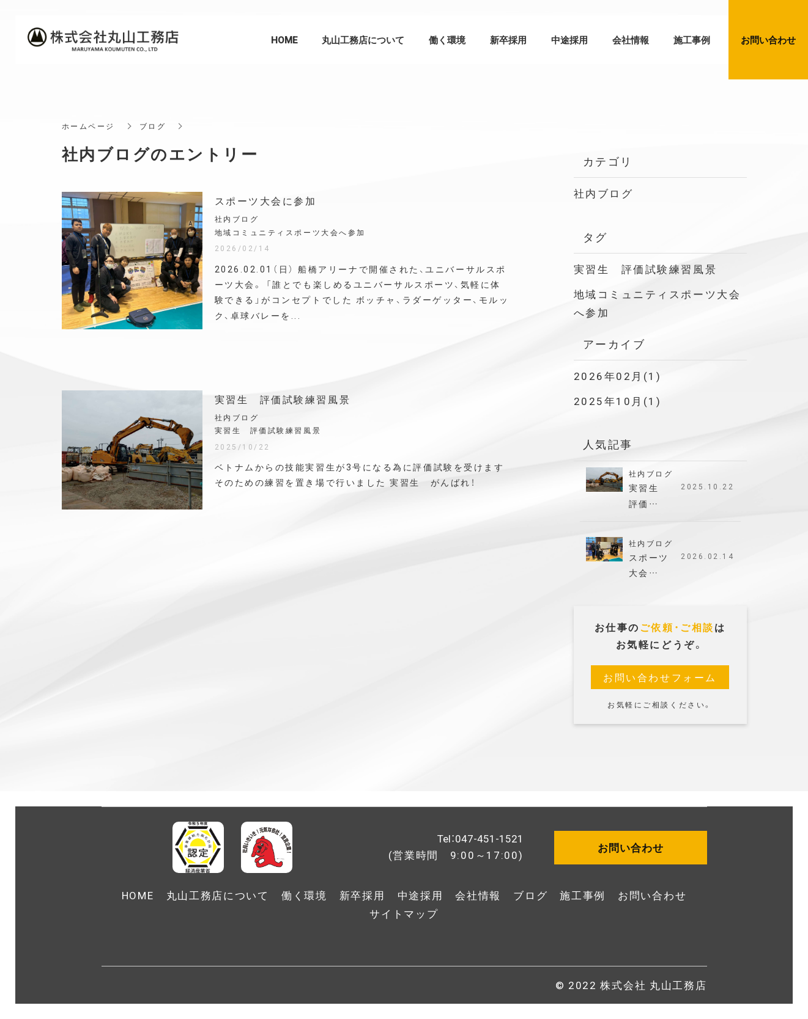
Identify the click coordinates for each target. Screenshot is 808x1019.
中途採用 (420, 894)
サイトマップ (403, 913)
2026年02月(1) (618, 375)
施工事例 (583, 894)
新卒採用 (362, 894)
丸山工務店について (217, 894)
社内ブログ (604, 192)
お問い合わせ (652, 894)
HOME (138, 894)
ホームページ (88, 125)
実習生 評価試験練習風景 (645, 268)
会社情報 (478, 894)
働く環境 (304, 894)
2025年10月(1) (618, 400)
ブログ (152, 125)
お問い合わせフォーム (660, 677)
